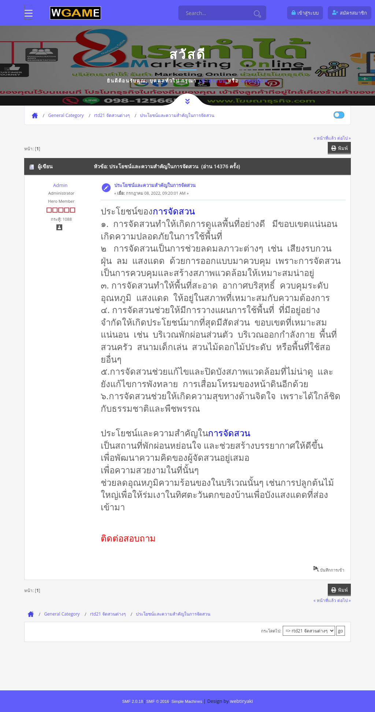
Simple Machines (186, 701)
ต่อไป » (344, 138)
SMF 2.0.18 (132, 701)
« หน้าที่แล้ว (324, 138)
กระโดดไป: (271, 631)
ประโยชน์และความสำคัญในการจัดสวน (155, 185)
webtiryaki (241, 701)
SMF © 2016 (157, 701)
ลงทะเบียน (254, 80)
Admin (60, 185)
